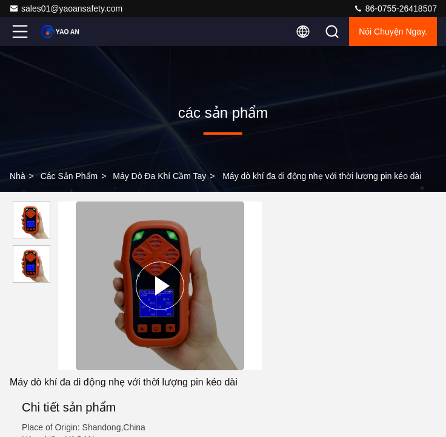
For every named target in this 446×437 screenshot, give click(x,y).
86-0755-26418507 (395, 8)
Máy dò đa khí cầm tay (159, 176)
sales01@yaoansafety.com (65, 8)
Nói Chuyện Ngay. (393, 31)
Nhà (17, 176)
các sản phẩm (69, 176)
